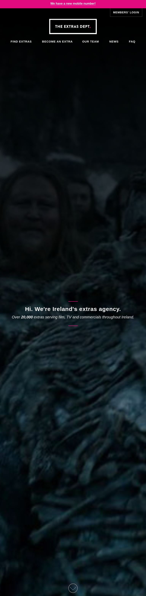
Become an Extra (57, 41)
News (114, 41)
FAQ (132, 41)
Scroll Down (73, 588)
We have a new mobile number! (73, 3)
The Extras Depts (73, 26)
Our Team (90, 41)
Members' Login (126, 12)
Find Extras (21, 41)
